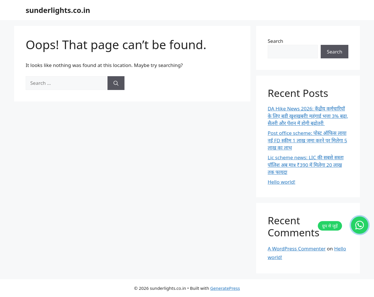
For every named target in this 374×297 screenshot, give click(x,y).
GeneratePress (225, 288)
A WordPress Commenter (297, 248)
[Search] (115, 83)
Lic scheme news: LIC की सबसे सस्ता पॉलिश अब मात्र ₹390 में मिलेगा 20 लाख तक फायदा (305, 164)
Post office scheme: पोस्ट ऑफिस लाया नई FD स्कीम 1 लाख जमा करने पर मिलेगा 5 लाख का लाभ (307, 140)
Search (275, 41)
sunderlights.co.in (58, 10)
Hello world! (281, 182)
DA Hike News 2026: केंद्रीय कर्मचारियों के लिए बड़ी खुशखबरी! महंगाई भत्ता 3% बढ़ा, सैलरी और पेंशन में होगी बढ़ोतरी (308, 116)
